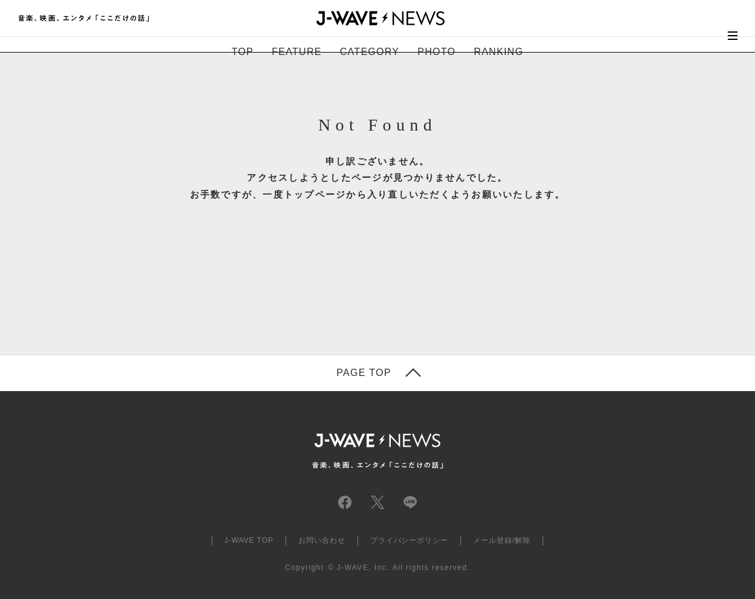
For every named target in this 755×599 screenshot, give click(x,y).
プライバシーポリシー (409, 540)
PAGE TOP (363, 373)
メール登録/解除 (502, 540)
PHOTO (436, 52)
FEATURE (296, 52)
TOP (242, 52)
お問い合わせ (321, 540)
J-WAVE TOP (248, 540)
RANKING (498, 52)
